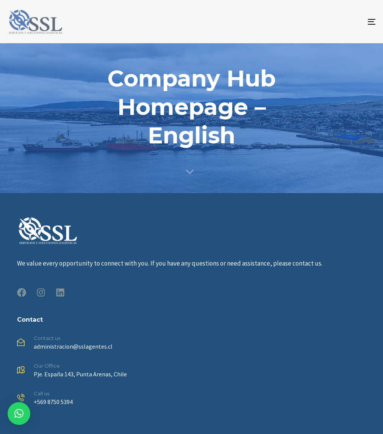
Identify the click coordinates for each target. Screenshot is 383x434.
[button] (19, 413)
